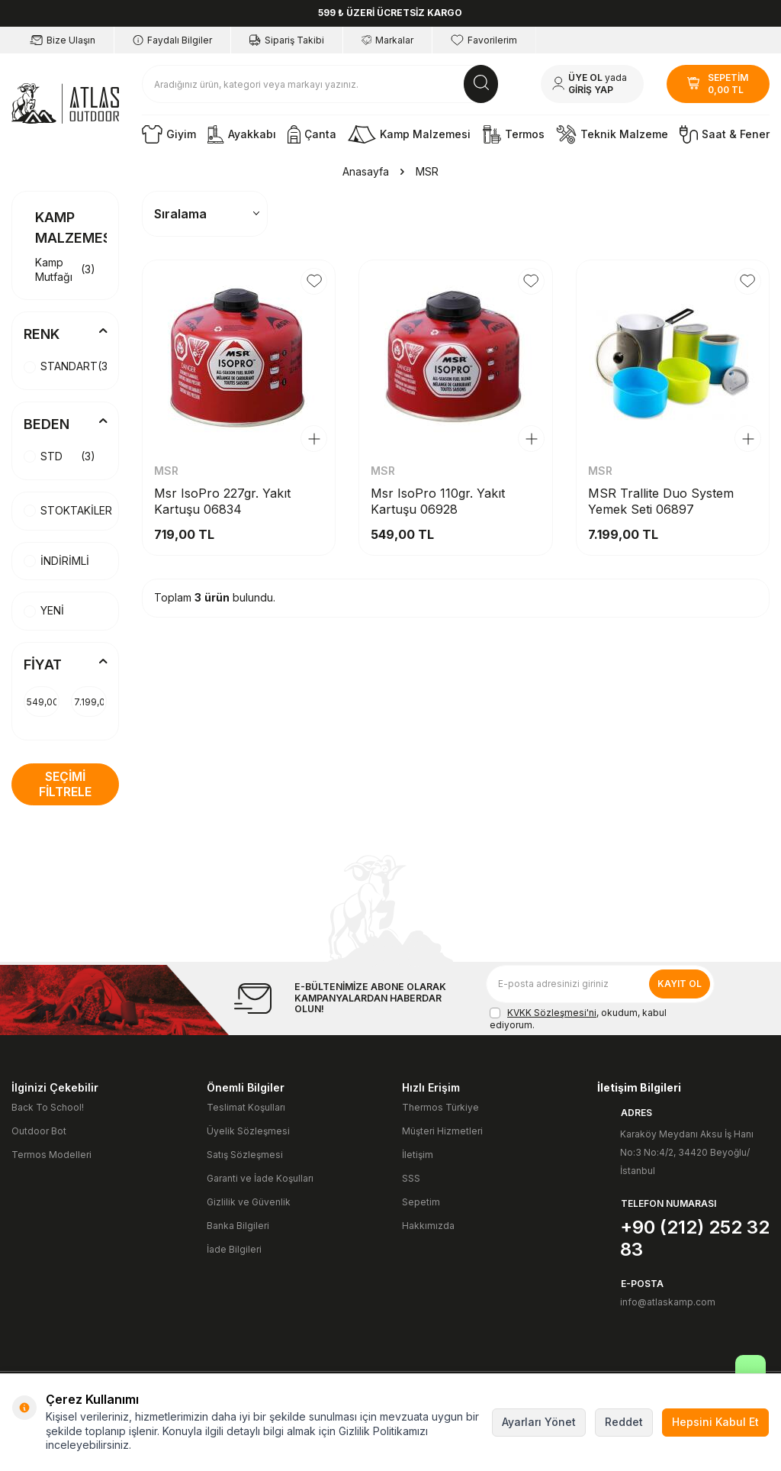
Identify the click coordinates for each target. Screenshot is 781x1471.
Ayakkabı (241, 134)
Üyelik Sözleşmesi (248, 1131)
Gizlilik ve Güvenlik (249, 1202)
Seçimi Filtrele (65, 783)
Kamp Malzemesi (409, 134)
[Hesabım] (592, 84)
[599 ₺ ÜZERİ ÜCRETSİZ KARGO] (390, 13)
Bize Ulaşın (62, 40)
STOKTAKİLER (68, 510)
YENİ (44, 610)
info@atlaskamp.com (667, 1302)
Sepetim (421, 1202)
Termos (514, 134)
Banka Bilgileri (238, 1225)
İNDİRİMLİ (56, 560)
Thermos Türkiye (440, 1107)
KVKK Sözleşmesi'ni (551, 1012)
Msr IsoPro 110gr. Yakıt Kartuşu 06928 (438, 501)
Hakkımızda (428, 1225)
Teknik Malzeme (612, 134)
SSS (411, 1178)
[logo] (65, 104)
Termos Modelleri (51, 1154)
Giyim (169, 134)
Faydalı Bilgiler (172, 40)
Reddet (624, 1421)
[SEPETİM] (718, 84)
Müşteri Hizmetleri (442, 1131)
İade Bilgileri (234, 1249)
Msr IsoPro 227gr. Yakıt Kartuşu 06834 (222, 501)
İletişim (417, 1154)
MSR (166, 470)
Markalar (387, 40)
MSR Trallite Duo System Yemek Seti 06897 (661, 501)
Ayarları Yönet (539, 1421)
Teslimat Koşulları (246, 1107)
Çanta (312, 134)
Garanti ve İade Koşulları (260, 1178)
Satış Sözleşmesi (245, 1154)
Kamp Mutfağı (65, 269)
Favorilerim (484, 40)
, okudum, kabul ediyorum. (578, 1019)
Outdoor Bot (38, 1131)
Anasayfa (365, 171)
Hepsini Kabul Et (715, 1421)
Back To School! (47, 1107)
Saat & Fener (725, 134)
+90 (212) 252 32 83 (695, 1238)
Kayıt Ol (679, 983)
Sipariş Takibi (286, 40)
